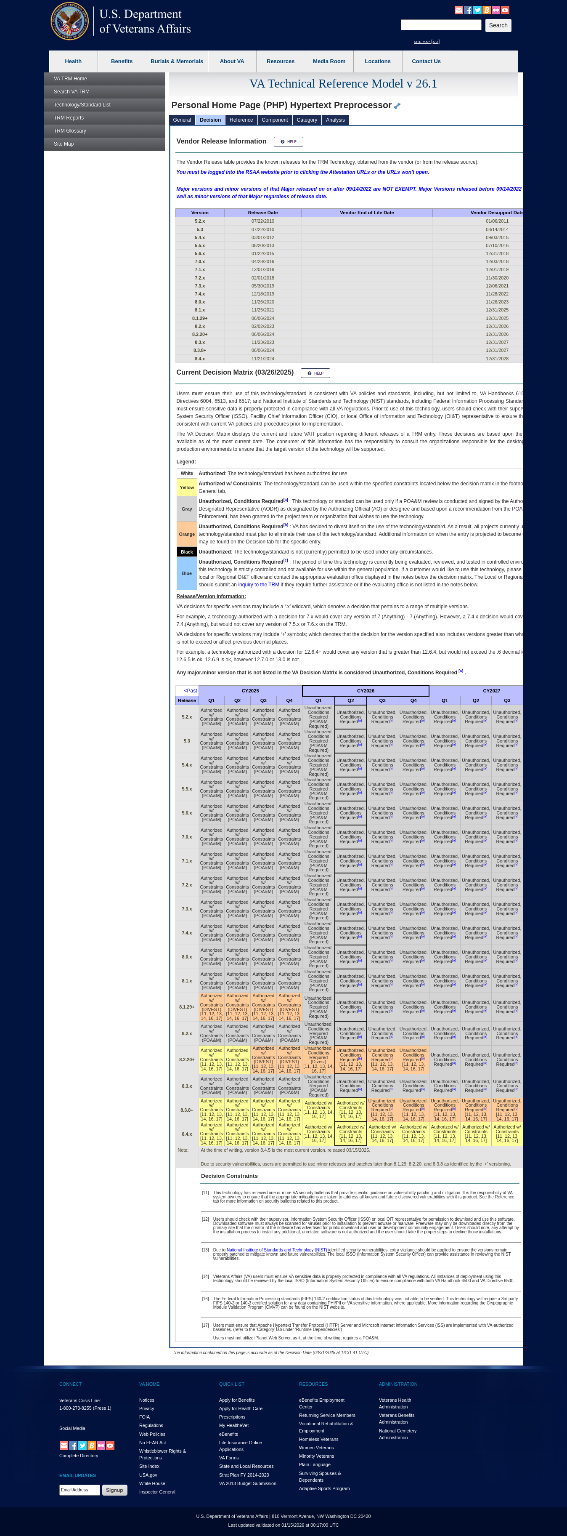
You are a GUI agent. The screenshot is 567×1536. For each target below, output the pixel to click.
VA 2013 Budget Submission (247, 1483)
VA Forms (229, 1457)
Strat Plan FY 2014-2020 (244, 1474)
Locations (378, 61)
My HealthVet (234, 1425)
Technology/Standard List (82, 105)
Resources (280, 61)
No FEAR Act (152, 1442)
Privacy (146, 1408)
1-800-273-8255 (75, 1408)
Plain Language (315, 1464)
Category (307, 120)
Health (73, 61)
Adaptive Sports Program (324, 1488)
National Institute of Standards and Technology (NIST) (277, 1250)
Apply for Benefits (237, 1400)
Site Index (149, 1466)
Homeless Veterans (319, 1439)
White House (152, 1483)
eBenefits (228, 1434)
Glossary (70, 131)
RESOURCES (313, 1384)
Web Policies (152, 1434)
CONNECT (70, 1384)
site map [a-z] (427, 41)
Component (275, 120)
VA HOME (149, 1384)
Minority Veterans (316, 1456)
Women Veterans (316, 1447)
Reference (241, 120)
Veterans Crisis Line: (80, 1400)
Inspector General (157, 1491)
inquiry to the (258, 585)
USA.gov (148, 1474)
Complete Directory (78, 1455)
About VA (232, 61)
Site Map (64, 144)
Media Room (329, 61)
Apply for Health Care (240, 1408)
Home (70, 79)
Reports (69, 118)
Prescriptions (232, 1416)
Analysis (335, 120)
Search (72, 92)
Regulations (151, 1425)
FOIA (144, 1416)
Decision (210, 120)
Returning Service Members (327, 1415)
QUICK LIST (231, 1384)
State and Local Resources (246, 1466)
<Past (190, 691)
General (182, 120)
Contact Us (426, 61)
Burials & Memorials (177, 61)
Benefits (121, 61)
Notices (146, 1400)
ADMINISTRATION (398, 1384)
